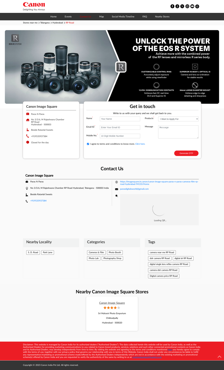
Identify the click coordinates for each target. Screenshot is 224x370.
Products (149, 118)
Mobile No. (92, 136)
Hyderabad (57, 23)
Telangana (45, 23)
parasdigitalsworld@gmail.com (134, 189)
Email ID (90, 127)
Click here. (140, 144)
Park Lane (47, 252)
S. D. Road (33, 252)
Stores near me (30, 23)
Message (149, 127)
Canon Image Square (112, 303)
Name (89, 118)
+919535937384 (39, 136)
